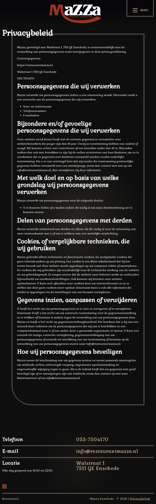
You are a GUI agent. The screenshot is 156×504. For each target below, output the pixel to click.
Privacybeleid (140, 498)
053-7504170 (92, 439)
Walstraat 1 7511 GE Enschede (97, 465)
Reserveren (10, 498)
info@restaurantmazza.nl (107, 451)
